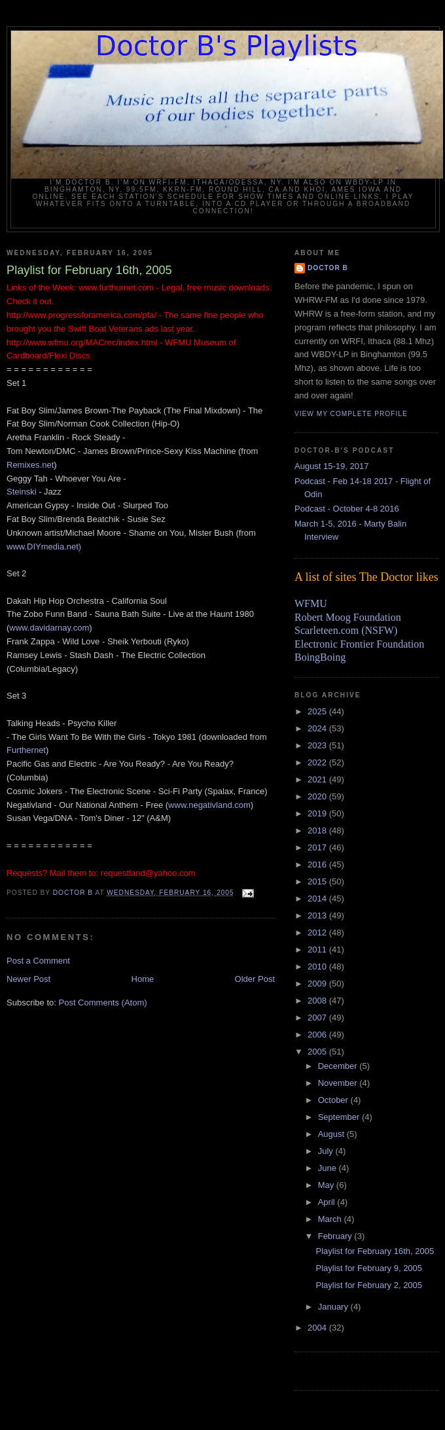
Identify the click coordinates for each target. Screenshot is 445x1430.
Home (143, 979)
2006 (318, 1034)
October (334, 1100)
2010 (318, 966)
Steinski (22, 492)
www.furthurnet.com (116, 287)
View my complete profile (351, 413)
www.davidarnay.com (49, 628)
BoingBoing (320, 657)
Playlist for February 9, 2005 (368, 1268)
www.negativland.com (209, 805)
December (339, 1066)
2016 (318, 864)
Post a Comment (38, 961)
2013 (318, 915)
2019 (318, 813)
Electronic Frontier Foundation (359, 644)
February (336, 1236)
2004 (318, 1328)
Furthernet (26, 750)
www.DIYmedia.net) (44, 546)
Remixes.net (30, 465)
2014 (318, 898)
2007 (318, 1017)
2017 (318, 847)
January (334, 1307)
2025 (318, 711)
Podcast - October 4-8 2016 (346, 509)
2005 (318, 1051)
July (327, 1151)
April (328, 1202)
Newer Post (28, 979)
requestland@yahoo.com (148, 873)
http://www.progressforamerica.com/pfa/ (81, 315)
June (328, 1168)
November (339, 1083)
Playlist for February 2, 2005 (368, 1285)
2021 (318, 779)
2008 (318, 1000)
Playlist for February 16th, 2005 (374, 1251)
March (331, 1219)
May (327, 1185)
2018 (318, 830)
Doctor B (328, 267)
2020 (318, 796)
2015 (318, 881)
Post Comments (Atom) (103, 1002)
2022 (318, 762)
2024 (318, 728)
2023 (318, 745)
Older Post (255, 979)
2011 (318, 949)
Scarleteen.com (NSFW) (345, 630)
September (340, 1117)
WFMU (310, 603)
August (332, 1134)
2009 (318, 983)
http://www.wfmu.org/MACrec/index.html (82, 342)
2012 (318, 932)
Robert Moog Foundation (347, 617)
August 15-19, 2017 (331, 466)
